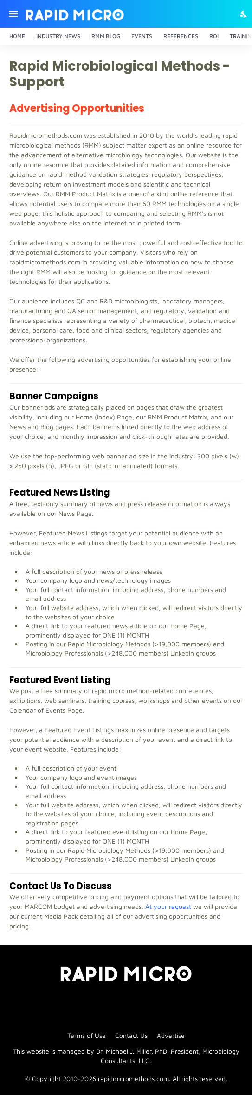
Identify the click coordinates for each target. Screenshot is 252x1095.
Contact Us (131, 1035)
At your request (168, 906)
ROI (214, 35)
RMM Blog (105, 35)
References (180, 35)
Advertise (171, 1035)
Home (17, 35)
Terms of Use (86, 1035)
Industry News (58, 35)
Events (141, 35)
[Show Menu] (13, 14)
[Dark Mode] (244, 14)
